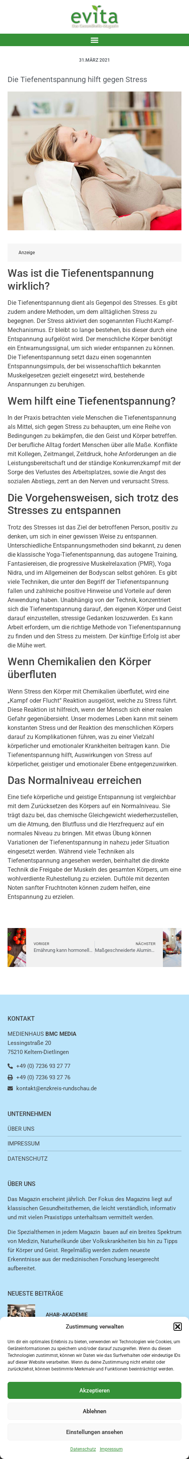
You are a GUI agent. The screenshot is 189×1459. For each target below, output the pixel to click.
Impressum (111, 1449)
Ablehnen (94, 1411)
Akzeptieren (94, 1390)
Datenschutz (83, 1449)
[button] (177, 1326)
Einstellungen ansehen (94, 1432)
